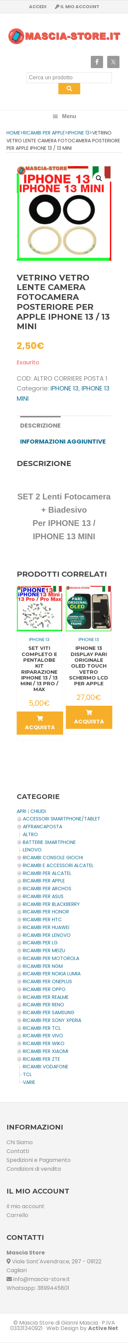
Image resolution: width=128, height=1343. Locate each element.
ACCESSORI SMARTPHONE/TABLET (61, 818)
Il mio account (25, 1206)
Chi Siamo (19, 1142)
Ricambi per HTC (42, 919)
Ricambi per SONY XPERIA (52, 1020)
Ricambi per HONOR (46, 911)
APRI (21, 811)
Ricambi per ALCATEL (47, 873)
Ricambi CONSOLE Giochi (53, 857)
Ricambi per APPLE (44, 132)
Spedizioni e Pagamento (38, 1160)
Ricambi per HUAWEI (46, 927)
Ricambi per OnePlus (47, 981)
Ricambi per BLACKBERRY (51, 904)
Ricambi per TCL (42, 1028)
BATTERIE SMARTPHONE (49, 842)
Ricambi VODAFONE (45, 1066)
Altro (30, 834)
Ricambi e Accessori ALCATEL (58, 865)
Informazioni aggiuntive (63, 441)
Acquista (40, 723)
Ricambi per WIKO (44, 1043)
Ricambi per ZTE (41, 1059)
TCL (27, 1074)
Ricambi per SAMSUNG (48, 1012)
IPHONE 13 (78, 132)
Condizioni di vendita (33, 1169)
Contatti (17, 1151)
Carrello (17, 1215)
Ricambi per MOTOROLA (51, 958)
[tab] (40, 424)
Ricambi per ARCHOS (47, 888)
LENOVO (32, 849)
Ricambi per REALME (46, 997)
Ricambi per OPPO (44, 989)
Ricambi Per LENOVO (47, 935)
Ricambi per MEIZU (44, 950)
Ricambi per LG (40, 942)
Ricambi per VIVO (43, 1035)
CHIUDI (38, 811)
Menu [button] (69, 116)
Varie (29, 1082)
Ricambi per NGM (43, 966)
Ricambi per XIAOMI (45, 1051)
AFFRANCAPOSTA (42, 826)
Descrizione (40, 425)
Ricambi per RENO (43, 1004)
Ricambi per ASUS (43, 896)
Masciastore (64, 36)
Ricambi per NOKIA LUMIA (52, 973)
